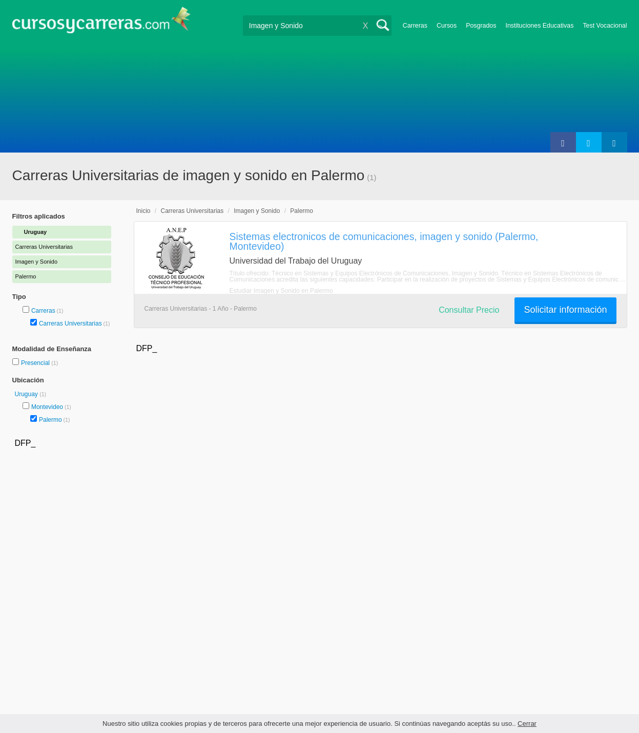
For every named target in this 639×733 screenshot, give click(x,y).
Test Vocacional (605, 26)
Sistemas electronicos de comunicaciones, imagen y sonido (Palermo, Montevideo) (384, 241)
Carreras (415, 26)
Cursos (447, 26)
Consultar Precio (469, 310)
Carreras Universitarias (70, 323)
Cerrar (527, 723)
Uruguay (27, 394)
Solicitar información (565, 310)
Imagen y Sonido (257, 210)
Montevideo (47, 407)
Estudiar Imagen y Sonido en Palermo (281, 290)
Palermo (50, 419)
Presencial (36, 362)
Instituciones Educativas (539, 26)
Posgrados (481, 26)
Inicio (143, 210)
